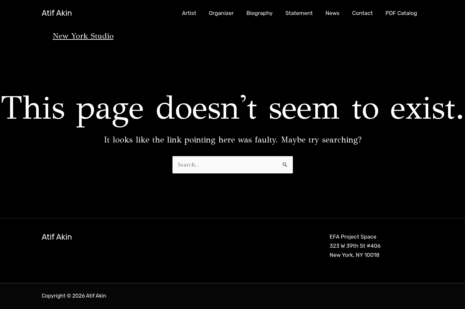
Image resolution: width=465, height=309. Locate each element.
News (336, 13)
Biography (267, 13)
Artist (199, 13)
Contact (365, 13)
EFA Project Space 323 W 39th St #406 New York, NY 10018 (355, 246)
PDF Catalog (402, 13)
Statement (304, 13)
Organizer (230, 13)
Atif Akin (57, 13)
